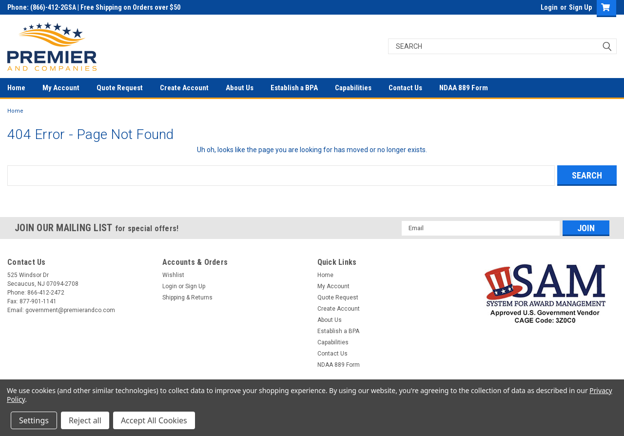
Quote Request (120, 87)
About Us (240, 87)
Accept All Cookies (154, 420)
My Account (60, 87)
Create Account (184, 87)
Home (16, 87)
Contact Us (405, 87)
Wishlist (173, 275)
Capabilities (353, 87)
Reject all (85, 420)
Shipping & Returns (187, 297)
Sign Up (580, 7)
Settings (34, 420)
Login (549, 7)
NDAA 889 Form (463, 87)
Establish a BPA (294, 87)
